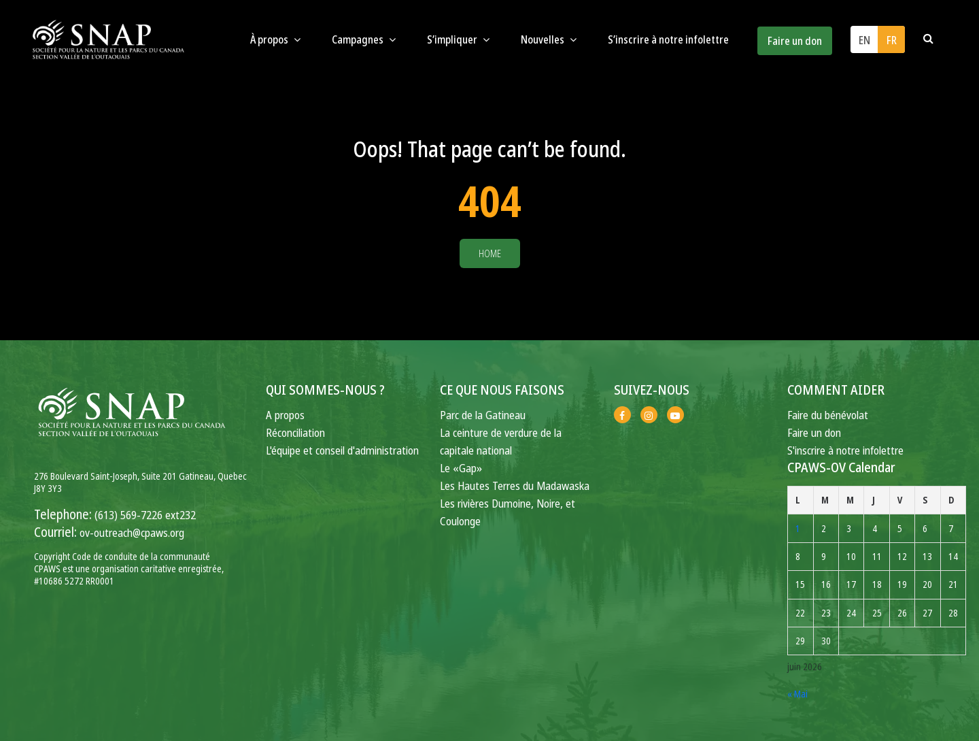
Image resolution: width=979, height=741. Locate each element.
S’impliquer (458, 39)
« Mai (797, 693)
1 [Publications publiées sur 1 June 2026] (797, 528)
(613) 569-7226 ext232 (145, 515)
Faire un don (795, 40)
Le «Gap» (461, 468)
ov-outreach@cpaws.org (132, 532)
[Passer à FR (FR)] (891, 39)
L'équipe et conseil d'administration (342, 450)
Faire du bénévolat (827, 415)
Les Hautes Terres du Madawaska (514, 485)
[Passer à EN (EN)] (864, 39)
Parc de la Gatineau (483, 415)
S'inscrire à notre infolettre (845, 450)
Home (490, 253)
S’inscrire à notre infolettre (668, 39)
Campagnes (364, 39)
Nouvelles (549, 39)
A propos (285, 415)
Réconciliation (295, 432)
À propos (275, 39)
